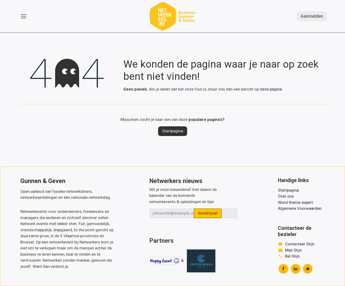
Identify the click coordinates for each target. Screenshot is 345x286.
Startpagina (172, 131)
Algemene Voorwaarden (300, 208)
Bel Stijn (292, 256)
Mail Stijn (293, 250)
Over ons (286, 196)
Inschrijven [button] (208, 213)
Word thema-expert (295, 202)
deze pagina (271, 89)
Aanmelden (312, 16)
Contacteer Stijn (299, 244)
